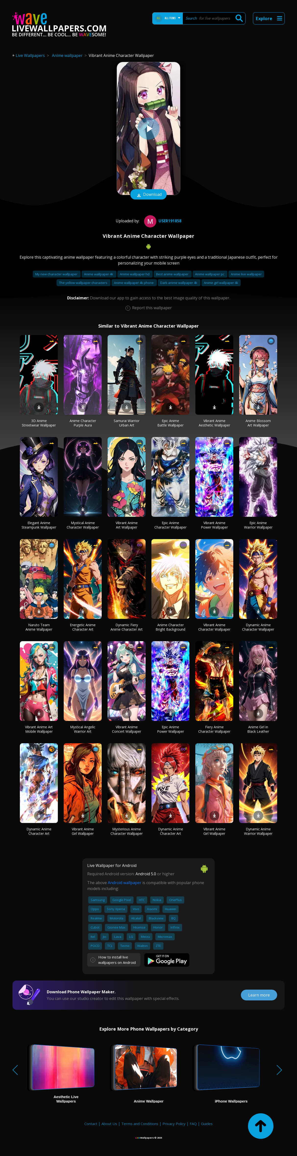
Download (148, 195)
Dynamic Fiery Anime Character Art (127, 627)
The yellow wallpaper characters (83, 282)
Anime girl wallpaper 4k (221, 282)
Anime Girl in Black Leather (258, 729)
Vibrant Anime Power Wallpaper (214, 525)
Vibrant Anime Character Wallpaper (214, 627)
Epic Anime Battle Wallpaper (170, 422)
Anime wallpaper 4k (99, 274)
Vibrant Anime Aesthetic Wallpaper (214, 422)
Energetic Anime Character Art (83, 627)
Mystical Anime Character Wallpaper (83, 525)
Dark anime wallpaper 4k (179, 282)
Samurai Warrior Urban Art (126, 422)
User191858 (162, 221)
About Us (109, 1123)
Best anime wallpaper (172, 274)
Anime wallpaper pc (210, 274)
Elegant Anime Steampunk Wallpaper (39, 525)
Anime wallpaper (67, 55)
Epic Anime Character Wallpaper (170, 525)
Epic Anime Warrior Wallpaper (258, 525)
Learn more (259, 995)
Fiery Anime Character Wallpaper (214, 729)
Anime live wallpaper (246, 274)
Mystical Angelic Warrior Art (82, 729)
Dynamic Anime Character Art (38, 831)
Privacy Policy (174, 1123)
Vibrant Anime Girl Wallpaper (83, 831)
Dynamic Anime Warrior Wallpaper (258, 831)
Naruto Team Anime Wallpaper (38, 627)
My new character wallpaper (56, 274)
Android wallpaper (124, 882)
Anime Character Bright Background (170, 627)
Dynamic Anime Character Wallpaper (258, 627)
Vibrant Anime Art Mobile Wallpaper (39, 729)
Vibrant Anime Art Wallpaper (127, 525)
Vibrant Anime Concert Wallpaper (126, 729)
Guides (207, 1123)
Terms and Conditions (139, 1123)
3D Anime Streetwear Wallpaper (39, 422)
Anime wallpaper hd (135, 274)
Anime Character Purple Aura (83, 422)
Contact (90, 1123)
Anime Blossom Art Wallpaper (258, 422)
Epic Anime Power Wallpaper (170, 729)
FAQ (193, 1123)
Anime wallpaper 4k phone (134, 282)
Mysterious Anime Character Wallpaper (127, 831)
